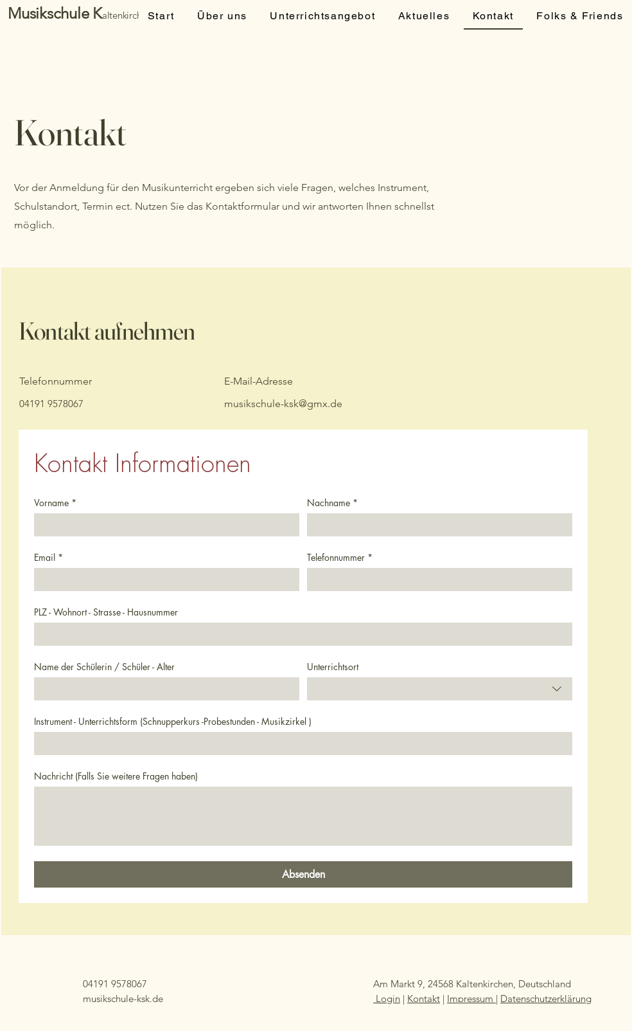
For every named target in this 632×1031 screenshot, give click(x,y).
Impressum (471, 998)
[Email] (163, 579)
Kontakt (423, 998)
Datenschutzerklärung (546, 998)
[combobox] (439, 688)
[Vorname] (163, 524)
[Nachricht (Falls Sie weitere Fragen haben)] (303, 816)
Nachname (332, 502)
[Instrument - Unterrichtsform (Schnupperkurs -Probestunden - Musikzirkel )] (299, 743)
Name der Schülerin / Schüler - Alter (104, 666)
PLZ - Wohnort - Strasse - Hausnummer (106, 612)
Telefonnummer (340, 557)
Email (48, 557)
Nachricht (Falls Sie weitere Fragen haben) (116, 776)
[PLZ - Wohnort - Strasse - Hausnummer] (299, 634)
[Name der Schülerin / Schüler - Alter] (163, 688)
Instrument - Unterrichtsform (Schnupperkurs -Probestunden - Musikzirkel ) (173, 721)
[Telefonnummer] (436, 579)
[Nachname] (436, 524)
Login (386, 998)
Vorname (55, 502)
